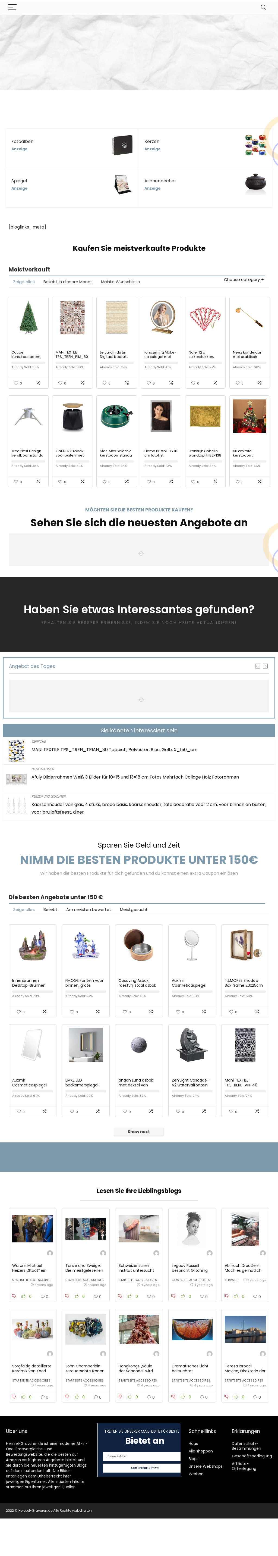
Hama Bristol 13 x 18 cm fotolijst (160, 465)
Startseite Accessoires (31, 1311)
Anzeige (19, 149)
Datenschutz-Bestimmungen (246, 1483)
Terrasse (232, 1311)
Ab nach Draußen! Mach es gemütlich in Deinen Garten (243, 1301)
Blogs (193, 1496)
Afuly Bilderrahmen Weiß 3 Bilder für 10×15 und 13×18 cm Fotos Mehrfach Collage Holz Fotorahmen (135, 789)
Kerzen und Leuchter (48, 809)
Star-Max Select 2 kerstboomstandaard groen (116, 468)
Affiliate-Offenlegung (244, 1503)
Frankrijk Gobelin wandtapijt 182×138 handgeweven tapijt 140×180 (205, 470)
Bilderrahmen (42, 781)
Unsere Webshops (206, 1504)
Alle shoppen (201, 1488)
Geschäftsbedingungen (254, 1493)
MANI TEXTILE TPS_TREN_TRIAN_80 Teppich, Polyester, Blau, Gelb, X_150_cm (114, 762)
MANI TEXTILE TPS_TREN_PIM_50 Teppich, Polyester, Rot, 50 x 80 (72, 365)
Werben (196, 1511)
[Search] (263, 7)
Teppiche (38, 754)
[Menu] (12, 7)
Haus (193, 1481)
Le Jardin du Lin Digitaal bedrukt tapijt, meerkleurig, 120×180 (116, 365)
